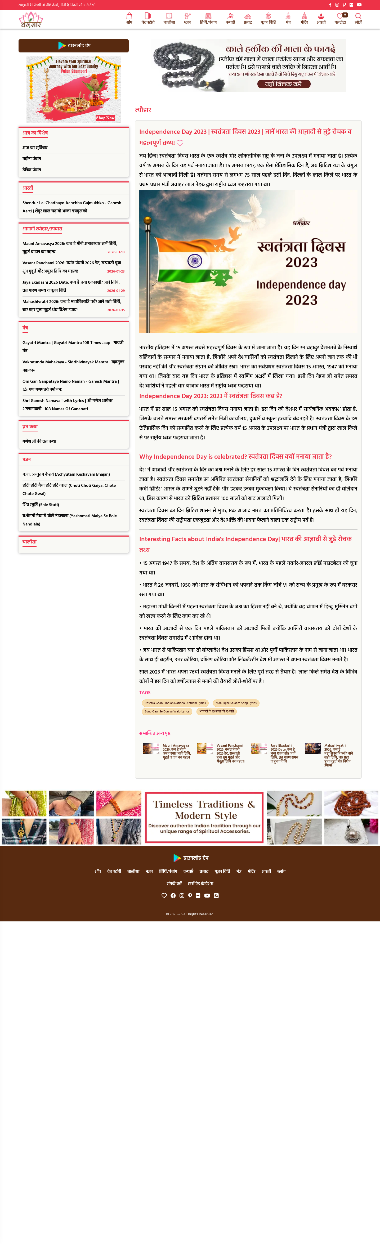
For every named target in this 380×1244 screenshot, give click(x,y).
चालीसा (169, 19)
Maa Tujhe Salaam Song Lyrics (236, 703)
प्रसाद (248, 19)
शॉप (129, 19)
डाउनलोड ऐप (73, 46)
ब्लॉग (281, 871)
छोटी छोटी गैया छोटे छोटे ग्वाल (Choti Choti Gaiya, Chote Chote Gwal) (69, 489)
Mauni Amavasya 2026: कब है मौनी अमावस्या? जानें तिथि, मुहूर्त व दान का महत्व (74, 248)
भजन (187, 19)
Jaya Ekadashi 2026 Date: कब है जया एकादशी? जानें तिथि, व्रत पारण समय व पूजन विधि (74, 287)
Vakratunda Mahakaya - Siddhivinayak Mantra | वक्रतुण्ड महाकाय (73, 366)
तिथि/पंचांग (208, 19)
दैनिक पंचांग (32, 170)
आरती (321, 19)
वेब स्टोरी (148, 19)
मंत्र (288, 19)
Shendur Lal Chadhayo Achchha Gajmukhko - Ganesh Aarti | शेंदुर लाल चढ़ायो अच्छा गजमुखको (72, 207)
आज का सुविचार (35, 148)
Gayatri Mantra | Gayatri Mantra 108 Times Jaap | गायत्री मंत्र (73, 347)
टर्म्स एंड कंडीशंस (200, 884)
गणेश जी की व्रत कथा (39, 441)
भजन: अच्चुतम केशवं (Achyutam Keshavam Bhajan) (66, 474)
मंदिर (304, 19)
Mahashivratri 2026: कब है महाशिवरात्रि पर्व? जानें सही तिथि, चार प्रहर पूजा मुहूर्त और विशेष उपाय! (74, 306)
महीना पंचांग (32, 159)
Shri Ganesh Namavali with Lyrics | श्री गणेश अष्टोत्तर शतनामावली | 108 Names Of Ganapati (68, 405)
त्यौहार (143, 110)
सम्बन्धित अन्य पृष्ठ (155, 734)
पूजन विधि (268, 19)
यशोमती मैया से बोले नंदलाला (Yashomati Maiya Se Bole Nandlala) (70, 520)
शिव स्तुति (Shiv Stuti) (41, 505)
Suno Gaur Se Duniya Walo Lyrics (167, 711)
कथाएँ (230, 19)
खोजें (358, 19)
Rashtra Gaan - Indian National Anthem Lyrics (175, 703)
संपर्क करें (174, 884)
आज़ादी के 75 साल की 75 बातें (216, 711)
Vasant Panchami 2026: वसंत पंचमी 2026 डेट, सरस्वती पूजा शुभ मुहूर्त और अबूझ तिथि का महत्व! (74, 268)
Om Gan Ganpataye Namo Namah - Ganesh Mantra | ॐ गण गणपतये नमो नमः (71, 385)
